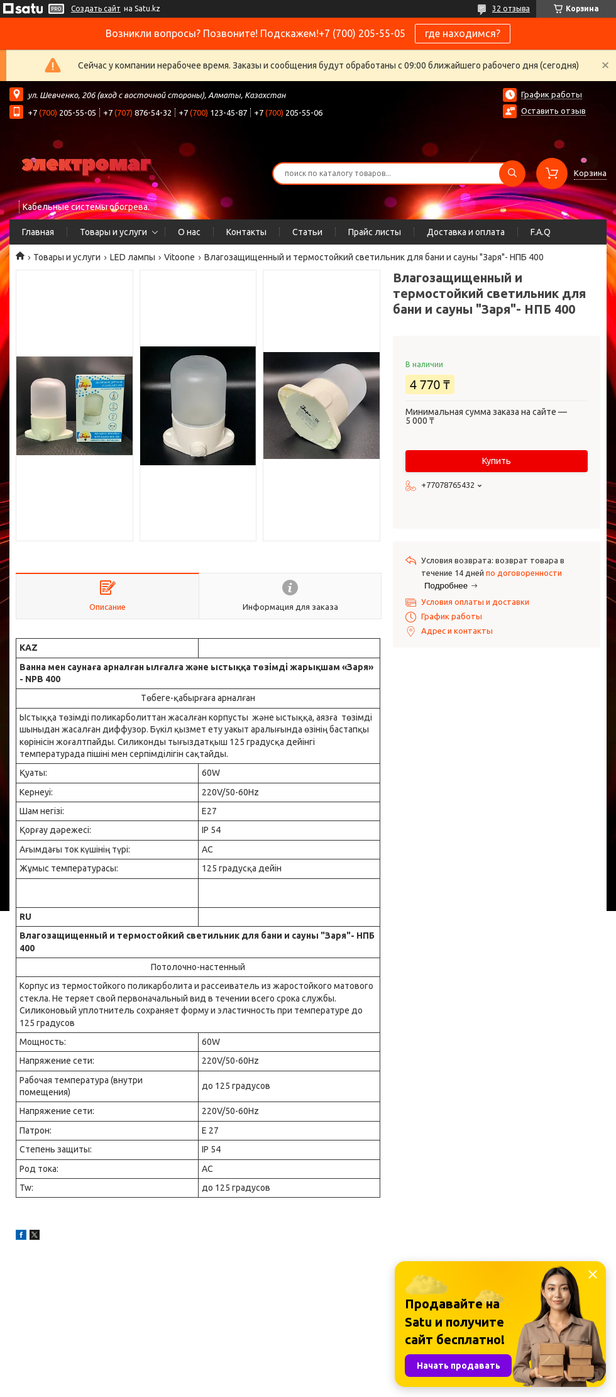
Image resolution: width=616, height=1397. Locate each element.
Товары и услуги (113, 232)
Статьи (307, 232)
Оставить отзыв (553, 110)
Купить (496, 461)
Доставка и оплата (466, 232)
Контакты (246, 232)
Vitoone (179, 257)
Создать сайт (96, 8)
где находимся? (462, 33)
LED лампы (132, 257)
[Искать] (512, 173)
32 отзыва (511, 8)
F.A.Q (541, 232)
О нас (189, 232)
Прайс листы (374, 232)
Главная (38, 232)
